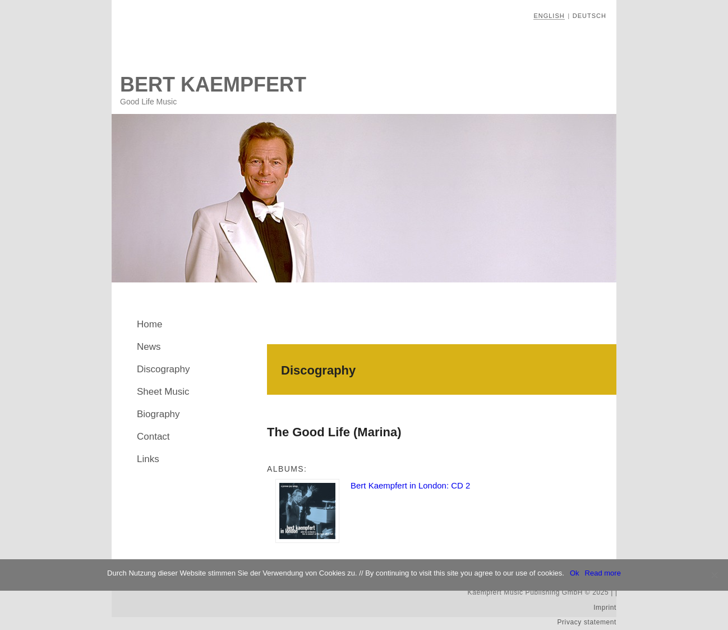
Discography (163, 369)
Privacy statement (586, 622)
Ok (574, 573)
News (149, 346)
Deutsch (589, 15)
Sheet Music (163, 391)
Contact (153, 436)
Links (148, 459)
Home (149, 324)
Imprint (604, 607)
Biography (158, 414)
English (548, 15)
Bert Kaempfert (213, 84)
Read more (603, 573)
